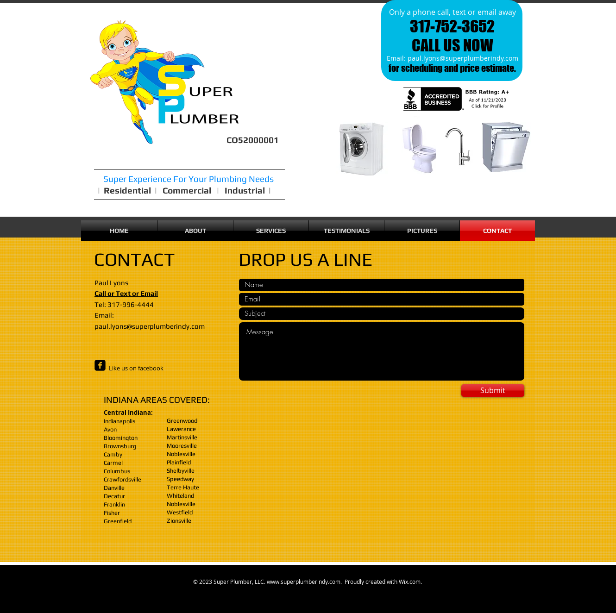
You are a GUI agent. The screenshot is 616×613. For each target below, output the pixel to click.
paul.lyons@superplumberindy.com (463, 58)
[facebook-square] (100, 365)
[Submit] (492, 390)
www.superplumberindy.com (303, 581)
